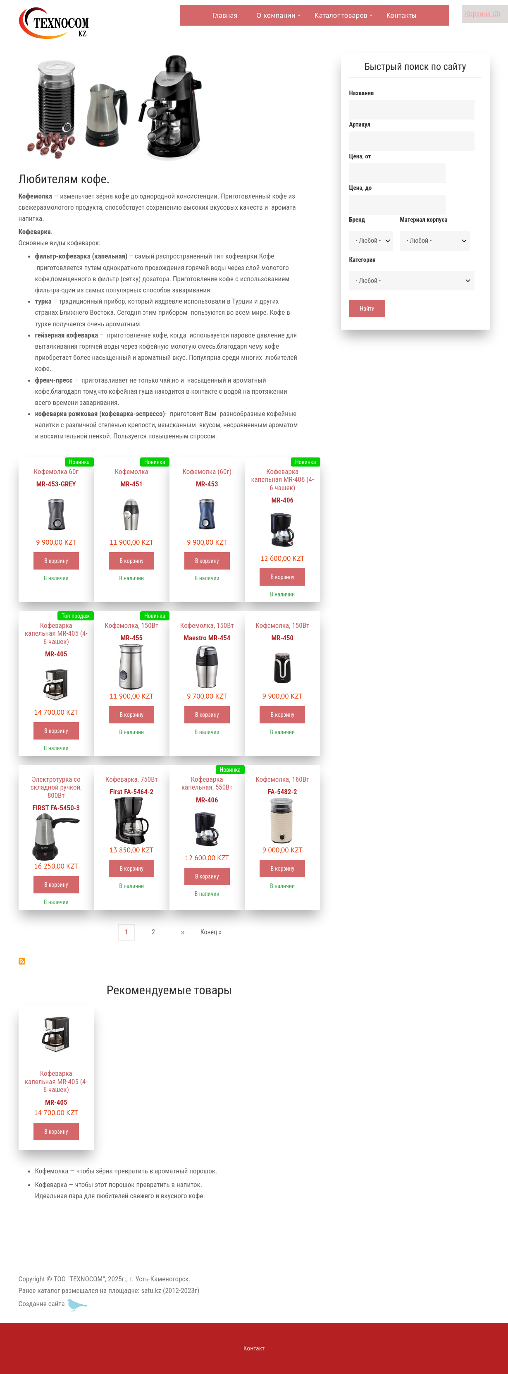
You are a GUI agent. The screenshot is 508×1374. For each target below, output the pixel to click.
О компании (275, 18)
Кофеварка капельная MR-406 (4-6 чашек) (282, 479)
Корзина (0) (482, 13)
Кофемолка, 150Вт (131, 625)
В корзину (56, 561)
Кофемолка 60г (56, 471)
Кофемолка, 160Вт (282, 779)
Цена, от (360, 156)
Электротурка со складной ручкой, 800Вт (56, 787)
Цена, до (360, 187)
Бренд (357, 219)
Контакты (401, 15)
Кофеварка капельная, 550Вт (207, 783)
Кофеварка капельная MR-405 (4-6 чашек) (56, 633)
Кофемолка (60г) (206, 471)
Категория (362, 259)
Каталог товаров (340, 18)
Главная (224, 15)
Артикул (359, 124)
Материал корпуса (424, 219)
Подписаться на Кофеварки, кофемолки (22, 961)
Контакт (254, 1348)
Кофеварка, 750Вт (131, 779)
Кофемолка (131, 471)
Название (361, 93)
